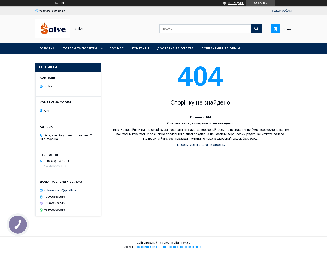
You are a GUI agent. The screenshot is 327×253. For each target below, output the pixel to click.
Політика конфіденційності (185, 246)
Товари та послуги (80, 48)
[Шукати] (256, 28)
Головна (47, 48)
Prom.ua (185, 242)
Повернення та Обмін (220, 48)
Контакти (140, 48)
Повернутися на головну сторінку (200, 144)
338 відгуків (236, 3)
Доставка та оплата (175, 48)
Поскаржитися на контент (150, 246)
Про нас (116, 48)
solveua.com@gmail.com (61, 190)
